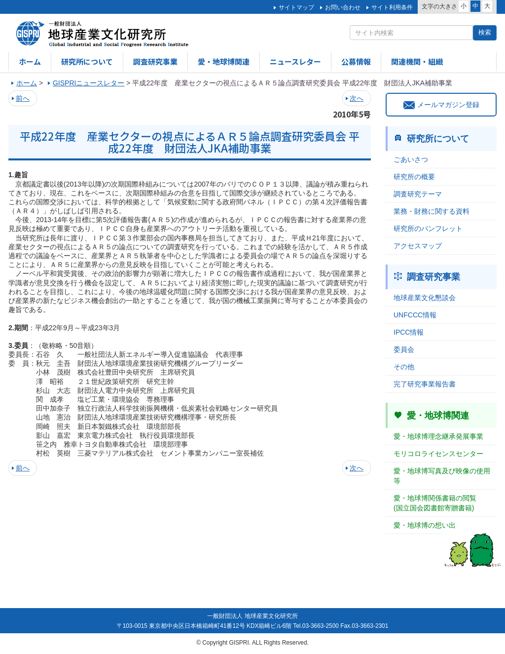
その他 (404, 367)
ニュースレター (295, 61)
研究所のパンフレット (428, 228)
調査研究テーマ (418, 194)
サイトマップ (296, 7)
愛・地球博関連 (224, 61)
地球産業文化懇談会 (425, 298)
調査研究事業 (155, 61)
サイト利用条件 (392, 7)
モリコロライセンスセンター (438, 454)
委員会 (404, 349)
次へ (356, 98)
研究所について (87, 61)
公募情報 (356, 61)
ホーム (30, 61)
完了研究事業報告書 (425, 384)
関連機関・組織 (417, 61)
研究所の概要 (414, 177)
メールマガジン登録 (441, 105)
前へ (23, 98)
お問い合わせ (343, 7)
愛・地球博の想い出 (425, 525)
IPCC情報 (409, 332)
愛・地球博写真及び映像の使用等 (442, 476)
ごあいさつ (411, 159)
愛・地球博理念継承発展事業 (438, 436)
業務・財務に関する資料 (431, 211)
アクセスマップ (418, 246)
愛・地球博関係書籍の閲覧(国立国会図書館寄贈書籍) (435, 503)
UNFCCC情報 (415, 315)
